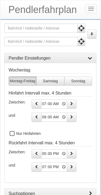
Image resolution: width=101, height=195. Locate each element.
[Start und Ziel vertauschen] (91, 34)
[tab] (50, 58)
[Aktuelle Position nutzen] (81, 28)
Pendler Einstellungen (50, 58)
